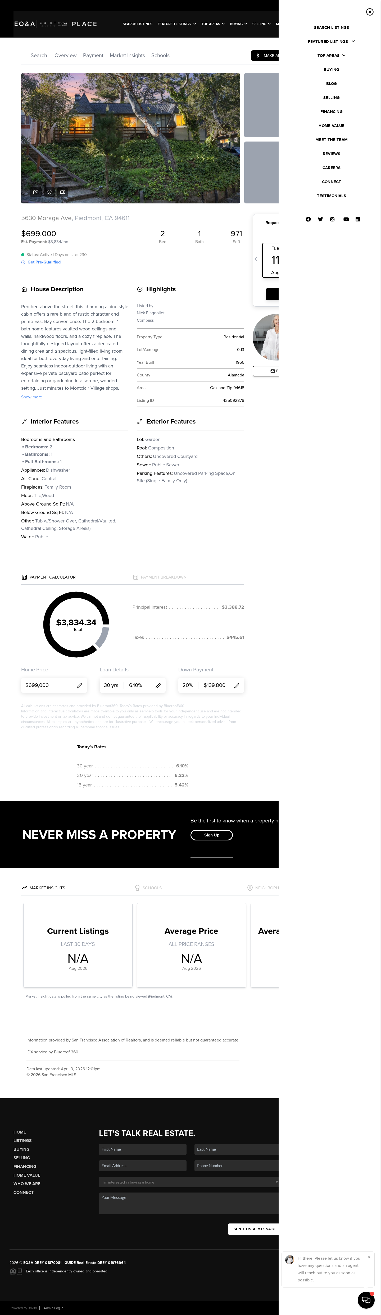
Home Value (26, 1175)
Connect (23, 1192)
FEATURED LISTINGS (177, 24)
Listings (22, 1140)
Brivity (32, 1308)
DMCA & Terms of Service (333, 1308)
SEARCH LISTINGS (137, 24)
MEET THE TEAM (289, 24)
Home (19, 1132)
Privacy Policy (297, 1308)
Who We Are (26, 1183)
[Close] (369, 1257)
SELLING (261, 24)
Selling (21, 1158)
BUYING (238, 24)
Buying (21, 1149)
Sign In (360, 5)
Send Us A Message (255, 1229)
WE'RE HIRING (350, 24)
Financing (25, 1166)
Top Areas (213, 24)
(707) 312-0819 (334, 1170)
